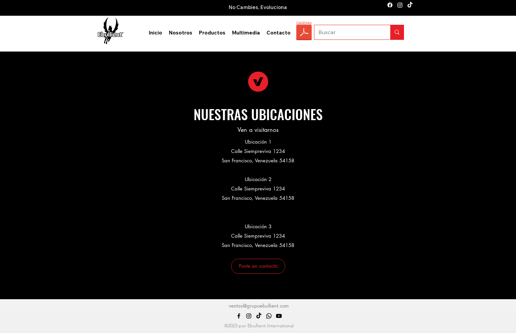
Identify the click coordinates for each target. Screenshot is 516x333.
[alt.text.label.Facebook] (390, 5)
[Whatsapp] (269, 316)
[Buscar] (347, 32)
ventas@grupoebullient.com (259, 306)
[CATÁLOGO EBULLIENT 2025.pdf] (304, 33)
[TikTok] (410, 5)
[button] (258, 266)
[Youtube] (279, 316)
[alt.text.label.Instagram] (400, 5)
